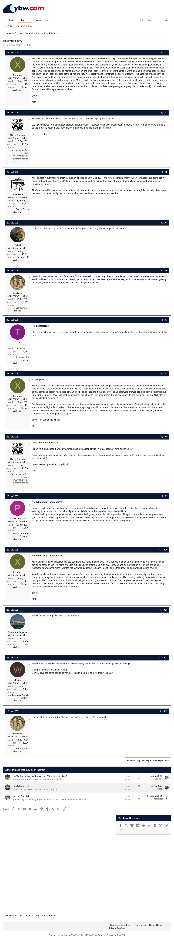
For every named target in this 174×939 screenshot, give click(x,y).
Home (11, 19)
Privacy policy (140, 924)
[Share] (162, 52)
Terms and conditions (120, 924)
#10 (165, 549)
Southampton (22, 308)
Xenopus (10, 45)
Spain (26, 644)
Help (151, 924)
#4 (166, 222)
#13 (165, 711)
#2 (166, 112)
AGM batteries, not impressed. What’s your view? (40, 776)
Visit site (17, 90)
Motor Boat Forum (44, 779)
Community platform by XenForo (78, 935)
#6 (166, 320)
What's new (42, 19)
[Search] (166, 20)
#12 (165, 657)
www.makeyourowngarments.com (20, 158)
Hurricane (158, 778)
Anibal (16, 789)
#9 (166, 496)
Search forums (25, 25)
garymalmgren (20, 799)
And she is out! (21, 786)
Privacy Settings (117, 928)
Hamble (25, 87)
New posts (10, 25)
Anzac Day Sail (21, 796)
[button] (51, 20)
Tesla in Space (22, 209)
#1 (166, 52)
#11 (165, 610)
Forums (25, 19)
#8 (166, 436)
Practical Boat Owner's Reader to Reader (67, 799)
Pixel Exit (121, 935)
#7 (166, 373)
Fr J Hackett (157, 798)
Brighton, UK (23, 257)
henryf (16, 779)
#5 (166, 270)
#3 (166, 172)
